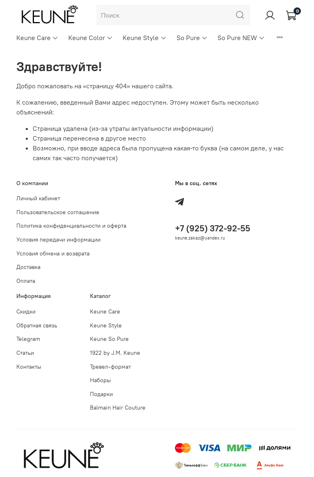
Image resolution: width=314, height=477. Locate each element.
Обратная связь (36, 325)
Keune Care (37, 38)
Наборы (100, 380)
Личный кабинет (38, 198)
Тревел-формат (110, 366)
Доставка (28, 267)
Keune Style (144, 38)
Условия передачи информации (58, 239)
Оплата (25, 280)
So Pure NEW (241, 38)
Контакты (28, 366)
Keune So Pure (109, 339)
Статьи (25, 352)
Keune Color (90, 38)
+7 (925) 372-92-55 (212, 228)
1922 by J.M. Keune (115, 352)
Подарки (101, 394)
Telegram (28, 339)
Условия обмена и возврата (53, 253)
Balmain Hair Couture (118, 407)
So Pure (192, 38)
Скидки (26, 311)
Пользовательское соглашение (57, 212)
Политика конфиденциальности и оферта (71, 225)
